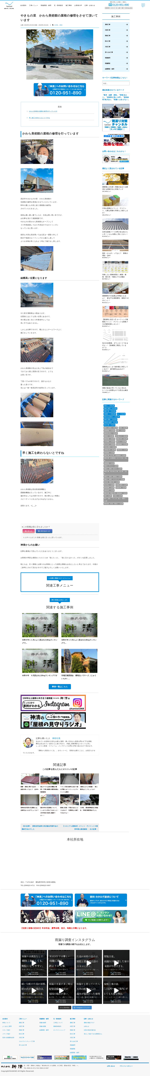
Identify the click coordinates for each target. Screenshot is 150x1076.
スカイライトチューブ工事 (27, 1041)
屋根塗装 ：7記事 (122, 449)
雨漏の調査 (42, 1026)
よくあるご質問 (7, 1026)
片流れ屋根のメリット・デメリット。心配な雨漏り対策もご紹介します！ (115, 210)
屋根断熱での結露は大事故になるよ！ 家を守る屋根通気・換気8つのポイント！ (115, 298)
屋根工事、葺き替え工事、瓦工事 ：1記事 (115, 472)
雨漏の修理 (42, 1022)
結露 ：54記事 (121, 430)
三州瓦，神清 (58, 25)
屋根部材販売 (57, 1026)
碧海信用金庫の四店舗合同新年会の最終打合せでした (40, 827)
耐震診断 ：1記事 (109, 487)
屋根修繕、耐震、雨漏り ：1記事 (113, 503)
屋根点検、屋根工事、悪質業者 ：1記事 (115, 493)
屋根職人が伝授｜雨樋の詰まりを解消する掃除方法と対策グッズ (115, 188)
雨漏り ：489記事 (109, 405)
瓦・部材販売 (58, 6)
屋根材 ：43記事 (109, 436)
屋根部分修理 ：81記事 (110, 422)
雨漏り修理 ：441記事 (110, 408)
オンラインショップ (59, 1030)
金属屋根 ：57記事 (109, 430)
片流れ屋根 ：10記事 (110, 447)
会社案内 (24, 6)
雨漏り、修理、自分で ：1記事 (113, 468)
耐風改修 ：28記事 (109, 438)
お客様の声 (78, 6)
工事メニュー (33, 6)
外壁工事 (107, 30)
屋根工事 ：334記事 (110, 411)
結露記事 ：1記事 (121, 487)
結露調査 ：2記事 (109, 463)
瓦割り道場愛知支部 (8, 1037)
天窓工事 (107, 46)
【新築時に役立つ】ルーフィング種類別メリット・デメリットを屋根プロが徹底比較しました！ (115, 322)
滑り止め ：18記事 (109, 444)
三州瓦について (58, 1022)
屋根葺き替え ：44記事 (110, 433)
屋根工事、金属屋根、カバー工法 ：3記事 (115, 459)
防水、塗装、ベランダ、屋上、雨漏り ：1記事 (115, 500)
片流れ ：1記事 (117, 496)
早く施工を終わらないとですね (39, 118)
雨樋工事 (107, 35)
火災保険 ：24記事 (109, 441)
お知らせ (86, 1026)
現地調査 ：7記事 (109, 452)
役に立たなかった (44, 531)
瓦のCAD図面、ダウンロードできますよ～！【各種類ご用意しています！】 (115, 345)
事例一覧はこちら (60, 686)
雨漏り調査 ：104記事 (110, 419)
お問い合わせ (111, 1066)
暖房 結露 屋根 (110, 95)
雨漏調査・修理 (46, 6)
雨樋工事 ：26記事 (122, 438)
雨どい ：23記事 (121, 441)
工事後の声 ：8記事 (109, 449)
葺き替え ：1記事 (109, 485)
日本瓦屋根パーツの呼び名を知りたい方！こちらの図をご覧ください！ (115, 233)
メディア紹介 (6, 1034)
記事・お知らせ (90, 6)
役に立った (28, 531)
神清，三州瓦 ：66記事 (110, 427)
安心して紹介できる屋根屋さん (93, 1034)
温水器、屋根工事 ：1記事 (111, 482)
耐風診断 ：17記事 (122, 444)
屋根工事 (107, 24)
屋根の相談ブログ (89, 1022)
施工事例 (69, 6)
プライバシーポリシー (126, 1066)
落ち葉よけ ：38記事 (121, 436)
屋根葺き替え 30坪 (114, 97)
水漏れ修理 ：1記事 (121, 485)
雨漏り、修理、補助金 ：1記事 (113, 476)
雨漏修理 (107, 58)
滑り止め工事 (109, 52)
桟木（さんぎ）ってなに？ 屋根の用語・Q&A (115, 254)
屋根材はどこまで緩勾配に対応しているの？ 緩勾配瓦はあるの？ (115, 368)
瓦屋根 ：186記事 (110, 414)
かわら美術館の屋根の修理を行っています (43, 111)
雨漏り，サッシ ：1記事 (111, 466)
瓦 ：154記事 (121, 414)
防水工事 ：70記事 (109, 425)
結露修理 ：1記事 (109, 490)
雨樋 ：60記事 (123, 427)
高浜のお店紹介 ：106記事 (111, 416)
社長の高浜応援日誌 (90, 1030)
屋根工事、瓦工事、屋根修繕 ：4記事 (115, 455)
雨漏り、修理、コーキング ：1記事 (114, 479)
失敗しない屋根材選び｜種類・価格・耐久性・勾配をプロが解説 (114, 276)
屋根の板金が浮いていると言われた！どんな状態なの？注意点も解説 (115, 389)
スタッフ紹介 (6, 1030)
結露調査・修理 (109, 69)
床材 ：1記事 (108, 496)
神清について (6, 1022)
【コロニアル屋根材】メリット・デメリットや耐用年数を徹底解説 (80, 827)
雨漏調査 (107, 63)
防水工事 (107, 41)
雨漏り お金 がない (121, 99)
